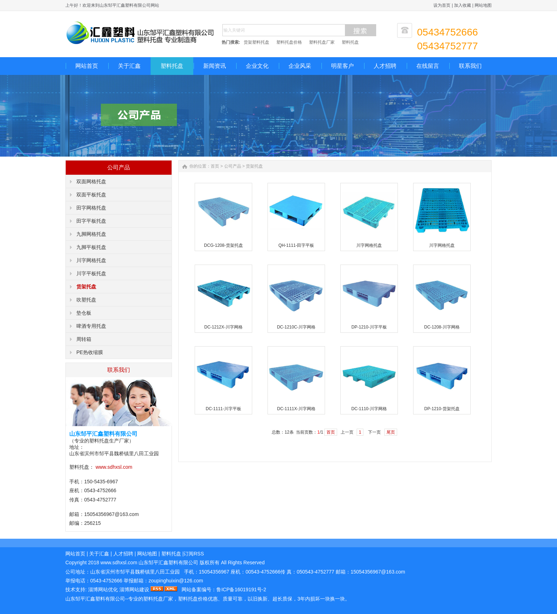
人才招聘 (385, 66)
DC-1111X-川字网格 (296, 408)
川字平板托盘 (91, 273)
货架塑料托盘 (256, 42)
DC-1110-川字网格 (369, 408)
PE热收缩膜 (89, 352)
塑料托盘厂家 (322, 42)
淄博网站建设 (134, 589)
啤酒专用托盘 (91, 326)
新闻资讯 (214, 66)
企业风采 (299, 66)
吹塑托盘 (86, 300)
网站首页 (86, 66)
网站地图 (483, 5)
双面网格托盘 (91, 181)
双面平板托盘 (91, 194)
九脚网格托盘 (91, 234)
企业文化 (257, 66)
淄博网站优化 (103, 589)
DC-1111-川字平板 (223, 408)
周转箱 (83, 339)
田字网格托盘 (91, 208)
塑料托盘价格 (289, 42)
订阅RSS (194, 553)
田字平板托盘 (91, 221)
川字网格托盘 (91, 260)
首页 (215, 166)
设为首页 (441, 5)
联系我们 (470, 66)
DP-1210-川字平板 (368, 327)
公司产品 (232, 166)
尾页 (390, 432)
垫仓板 (83, 313)
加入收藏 (462, 5)
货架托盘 (86, 286)
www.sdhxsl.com (114, 467)
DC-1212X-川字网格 (223, 327)
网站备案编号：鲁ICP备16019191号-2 (224, 589)
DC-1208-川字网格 (442, 327)
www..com (119, 562)
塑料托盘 (350, 42)
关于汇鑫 (129, 66)
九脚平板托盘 (91, 247)
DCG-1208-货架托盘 (223, 245)
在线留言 (427, 66)
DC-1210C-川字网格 (296, 327)
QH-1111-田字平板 (296, 245)
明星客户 (342, 66)
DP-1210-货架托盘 (441, 408)
